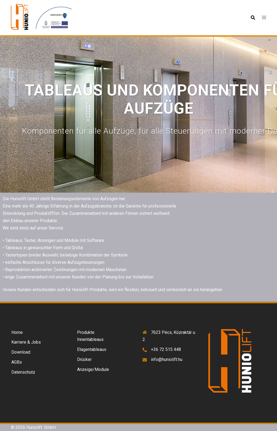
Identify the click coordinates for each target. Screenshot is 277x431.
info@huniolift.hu (166, 359)
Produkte (85, 332)
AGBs (16, 362)
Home (17, 332)
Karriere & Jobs (26, 342)
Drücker (84, 359)
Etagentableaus (91, 349)
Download (20, 352)
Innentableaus (90, 339)
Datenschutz (23, 372)
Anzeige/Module (93, 369)
